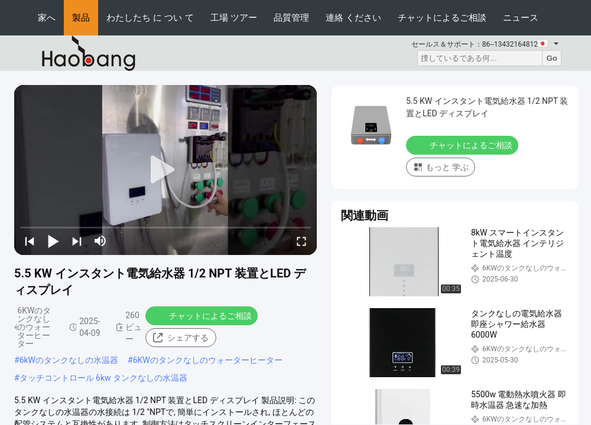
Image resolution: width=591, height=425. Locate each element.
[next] (77, 241)
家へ (47, 17)
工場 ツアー (233, 17)
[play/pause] (53, 241)
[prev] (29, 241)
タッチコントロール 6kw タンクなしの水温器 (103, 377)
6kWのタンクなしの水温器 (69, 360)
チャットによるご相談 (442, 17)
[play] (165, 170)
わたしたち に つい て (150, 17)
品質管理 (291, 17)
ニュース (520, 17)
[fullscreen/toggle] (301, 241)
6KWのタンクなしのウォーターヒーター (207, 360)
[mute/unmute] (100, 241)
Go (551, 58)
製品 (81, 17)
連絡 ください (353, 17)
